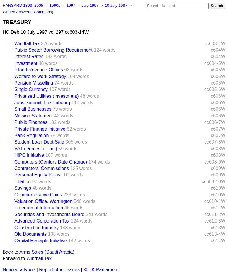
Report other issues (59, 269)
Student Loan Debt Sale (39, 141)
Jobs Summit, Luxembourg (42, 102)
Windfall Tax (27, 43)
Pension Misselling (33, 82)
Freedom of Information (38, 207)
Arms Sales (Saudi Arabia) (46, 252)
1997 (71, 5)
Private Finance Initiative (39, 129)
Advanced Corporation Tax (41, 220)
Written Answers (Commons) (28, 12)
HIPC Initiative (29, 155)
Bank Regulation (31, 135)
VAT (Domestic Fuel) (35, 148)
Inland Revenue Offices (38, 69)
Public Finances (30, 122)
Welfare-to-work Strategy (40, 76)
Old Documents (30, 234)
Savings (22, 188)
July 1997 (90, 5)
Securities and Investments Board (49, 214)
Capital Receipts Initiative (40, 240)
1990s (55, 5)
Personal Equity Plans (37, 174)
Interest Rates (29, 56)
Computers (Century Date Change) (50, 161)
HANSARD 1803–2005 (23, 5)
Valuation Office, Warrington (43, 201)
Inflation (22, 181)
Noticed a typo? (19, 269)
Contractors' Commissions (41, 168)
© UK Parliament (101, 269)
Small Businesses (32, 109)
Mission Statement (33, 115)
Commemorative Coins (38, 194)
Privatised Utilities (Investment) (46, 96)
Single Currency (31, 89)
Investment (25, 63)
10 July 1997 (116, 5)
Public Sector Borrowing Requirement (53, 50)
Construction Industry (36, 227)
